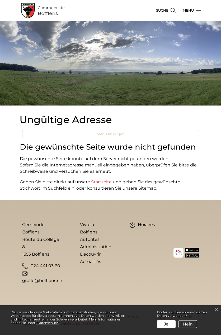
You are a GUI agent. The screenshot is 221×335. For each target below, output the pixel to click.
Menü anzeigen (111, 134)
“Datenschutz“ (47, 323)
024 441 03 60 (45, 265)
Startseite (101, 181)
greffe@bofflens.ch (42, 280)
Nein (188, 324)
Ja (166, 324)
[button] (190, 10)
